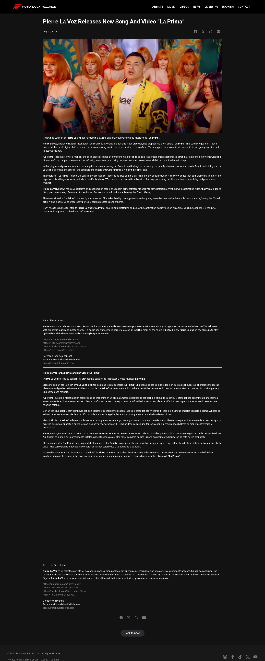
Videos (184, 6)
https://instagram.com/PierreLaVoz (62, 339)
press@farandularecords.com (58, 363)
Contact (244, 6)
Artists (157, 6)
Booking (228, 6)
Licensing (211, 6)
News (196, 6)
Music (171, 6)
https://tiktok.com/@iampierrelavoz (61, 343)
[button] (195, 31)
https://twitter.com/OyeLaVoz (59, 350)
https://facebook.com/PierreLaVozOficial (64, 346)
